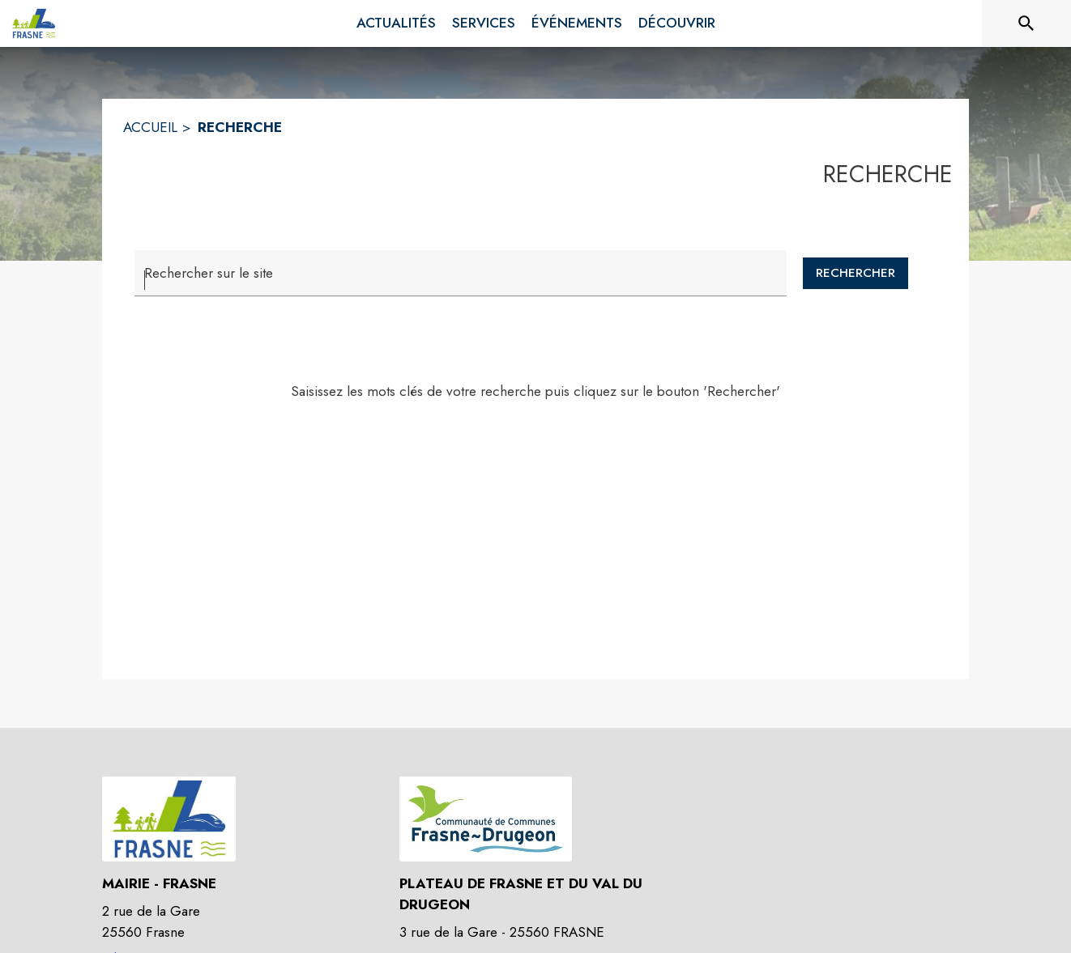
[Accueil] (33, 23)
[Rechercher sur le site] (1026, 23)
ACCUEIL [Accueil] (150, 127)
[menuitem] (396, 23)
